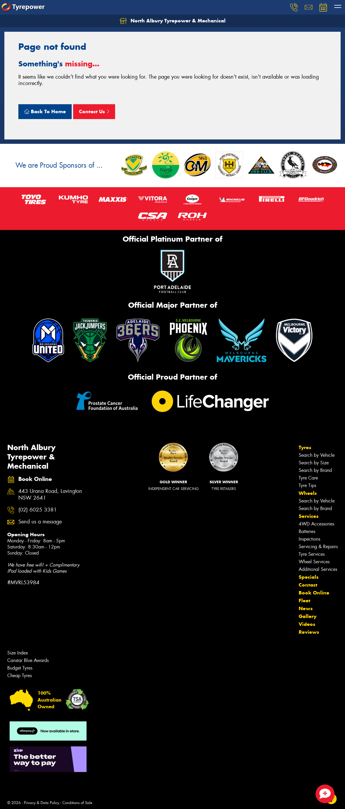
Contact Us (94, 111)
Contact (308, 585)
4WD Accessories (316, 524)
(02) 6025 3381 (37, 510)
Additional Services (318, 569)
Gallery (307, 616)
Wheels (308, 493)
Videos (307, 624)
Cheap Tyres (19, 675)
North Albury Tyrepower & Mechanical (173, 20)
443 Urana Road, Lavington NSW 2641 (50, 494)
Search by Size (314, 463)
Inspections (309, 539)
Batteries (307, 531)
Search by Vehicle (317, 455)
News (306, 608)
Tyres (305, 447)
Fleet (304, 600)
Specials (308, 577)
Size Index (17, 653)
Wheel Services (314, 562)
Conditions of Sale (77, 802)
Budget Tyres (19, 668)
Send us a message (40, 521)
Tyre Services (312, 554)
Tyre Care (308, 478)
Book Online (314, 593)
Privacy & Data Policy (41, 802)
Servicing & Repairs (318, 547)
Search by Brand (315, 470)
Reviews (309, 632)
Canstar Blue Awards (28, 660)
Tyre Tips (307, 485)
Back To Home (45, 111)
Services (308, 516)
